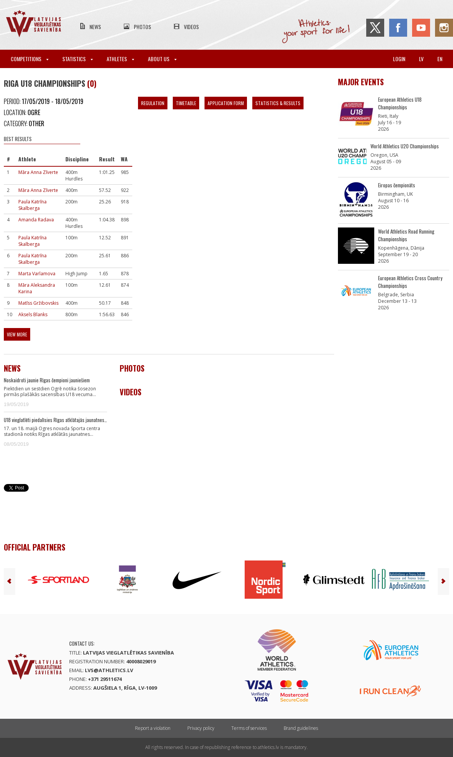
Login (399, 59)
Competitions (30, 59)
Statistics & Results (277, 103)
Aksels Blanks (32, 314)
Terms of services (249, 728)
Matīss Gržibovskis (38, 303)
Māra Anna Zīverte (38, 172)
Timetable (186, 103)
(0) (91, 83)
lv (421, 59)
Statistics (77, 59)
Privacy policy (200, 728)
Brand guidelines (301, 728)
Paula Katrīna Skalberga (32, 204)
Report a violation (152, 728)
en (439, 59)
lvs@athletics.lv (109, 670)
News (95, 27)
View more (17, 334)
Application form (226, 103)
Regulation (152, 103)
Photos (142, 27)
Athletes (120, 59)
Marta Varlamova (36, 273)
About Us (162, 59)
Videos (191, 27)
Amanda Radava (36, 219)
